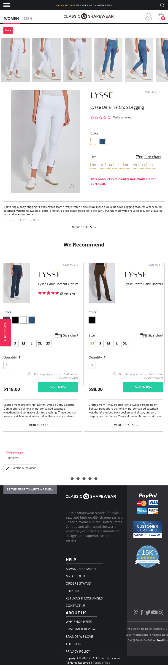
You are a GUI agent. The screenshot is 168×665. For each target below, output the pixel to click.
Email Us (162, 640)
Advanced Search (81, 568)
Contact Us (76, 605)
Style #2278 (70, 265)
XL (40, 343)
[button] (5, 332)
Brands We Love (79, 636)
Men (28, 18)
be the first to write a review (30, 489)
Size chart (152, 156)
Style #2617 (155, 265)
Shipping (73, 591)
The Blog (73, 644)
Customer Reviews (81, 629)
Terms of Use (101, 663)
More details (82, 227)
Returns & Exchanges (84, 598)
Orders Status (78, 583)
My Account (76, 576)
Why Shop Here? (79, 621)
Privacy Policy (78, 651)
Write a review (122, 117)
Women (11, 18)
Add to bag (58, 387)
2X (48, 343)
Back (8, 30)
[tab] (20, 468)
